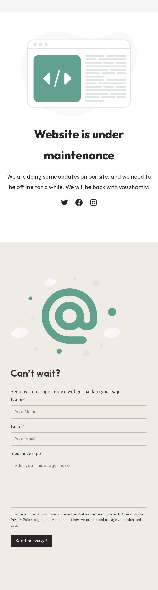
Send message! (31, 541)
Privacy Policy (22, 519)
